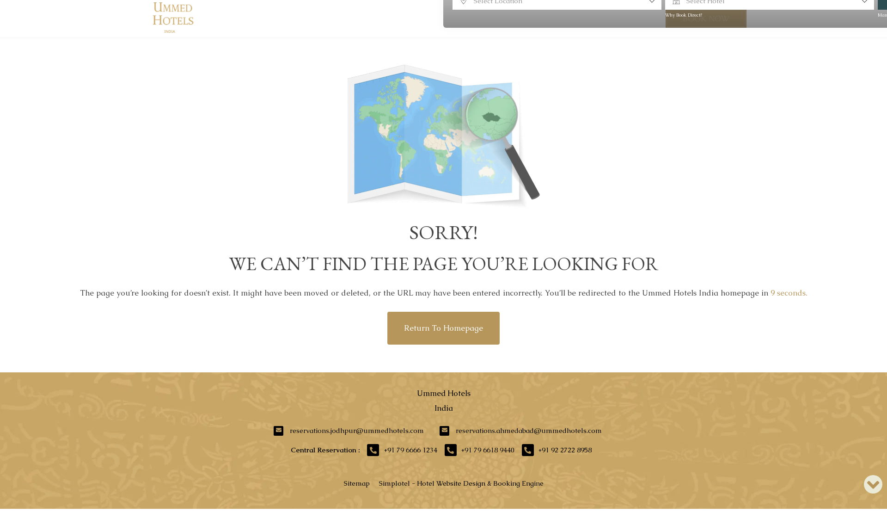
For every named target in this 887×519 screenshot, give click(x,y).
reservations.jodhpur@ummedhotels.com (357, 430)
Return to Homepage (443, 328)
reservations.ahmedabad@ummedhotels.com (529, 430)
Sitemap (357, 483)
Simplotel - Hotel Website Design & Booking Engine (461, 483)
